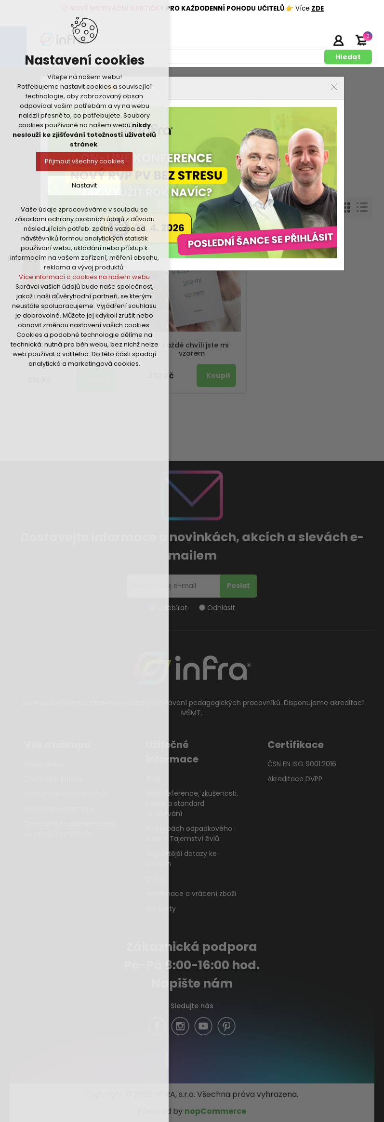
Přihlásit (338, 40)
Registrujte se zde (314, 40)
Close (334, 87)
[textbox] (179, 57)
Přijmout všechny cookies (84, 161)
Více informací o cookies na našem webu (84, 276)
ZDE (317, 8)
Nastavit (84, 185)
